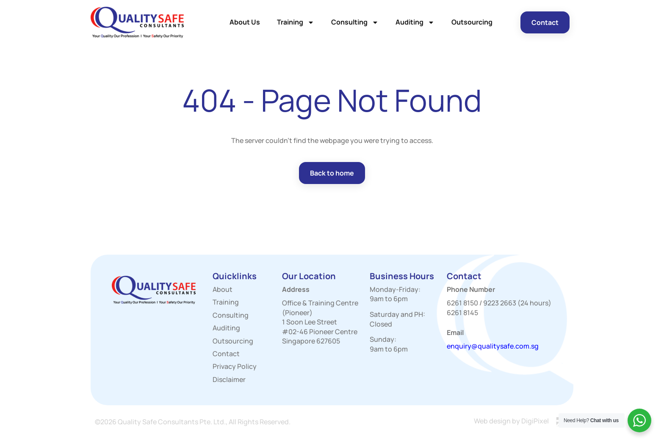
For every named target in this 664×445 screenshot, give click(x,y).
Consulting (355, 22)
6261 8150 (462, 303)
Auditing (415, 22)
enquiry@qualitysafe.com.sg (493, 346)
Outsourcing (471, 22)
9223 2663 (499, 303)
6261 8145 (462, 312)
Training (295, 22)
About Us (245, 22)
